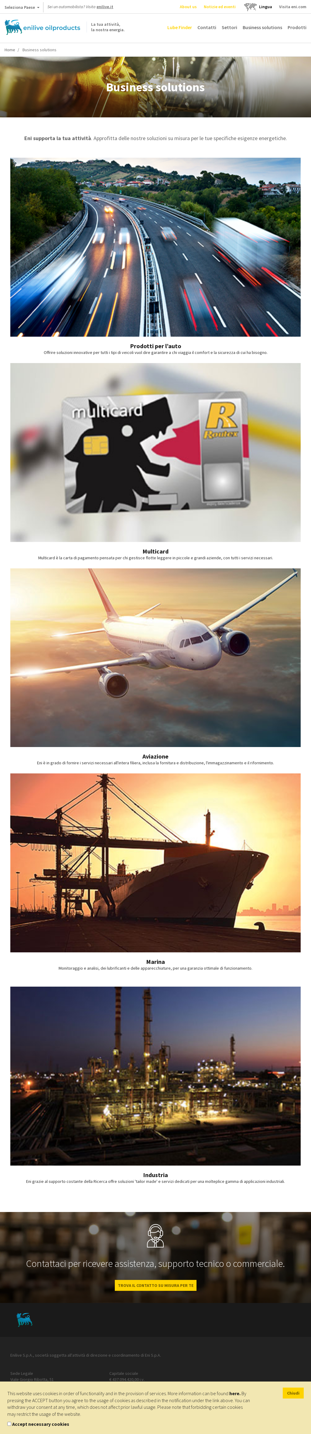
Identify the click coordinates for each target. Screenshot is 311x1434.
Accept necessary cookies (40, 1424)
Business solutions (262, 27)
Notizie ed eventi (220, 6)
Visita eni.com (292, 6)
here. (235, 1393)
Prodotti (297, 27)
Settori (229, 27)
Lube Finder (179, 27)
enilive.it (105, 6)
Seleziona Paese (22, 8)
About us (188, 6)
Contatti (206, 27)
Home (10, 49)
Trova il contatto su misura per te (155, 1285)
